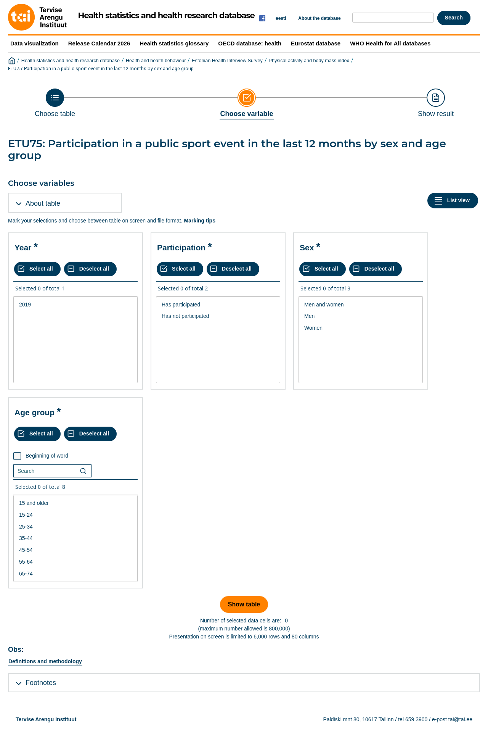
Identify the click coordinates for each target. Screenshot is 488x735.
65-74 (75, 574)
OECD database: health (249, 43)
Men (361, 316)
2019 (75, 305)
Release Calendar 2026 (99, 43)
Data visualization (34, 43)
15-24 (75, 515)
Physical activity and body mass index (309, 60)
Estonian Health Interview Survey (227, 60)
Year (22, 247)
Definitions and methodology (45, 661)
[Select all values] (37, 269)
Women (361, 328)
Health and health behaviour (156, 60)
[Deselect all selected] (90, 269)
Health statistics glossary (174, 43)
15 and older (75, 503)
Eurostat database (315, 43)
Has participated (218, 305)
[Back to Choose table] (54, 103)
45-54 (75, 550)
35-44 (75, 538)
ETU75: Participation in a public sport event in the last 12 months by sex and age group (101, 68)
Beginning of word (47, 456)
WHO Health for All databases (390, 43)
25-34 (75, 527)
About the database (319, 18)
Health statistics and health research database (70, 60)
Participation (181, 247)
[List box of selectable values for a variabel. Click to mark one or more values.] (75, 340)
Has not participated (218, 316)
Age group (34, 412)
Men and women (361, 305)
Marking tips (199, 221)
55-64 (75, 562)
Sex (307, 247)
